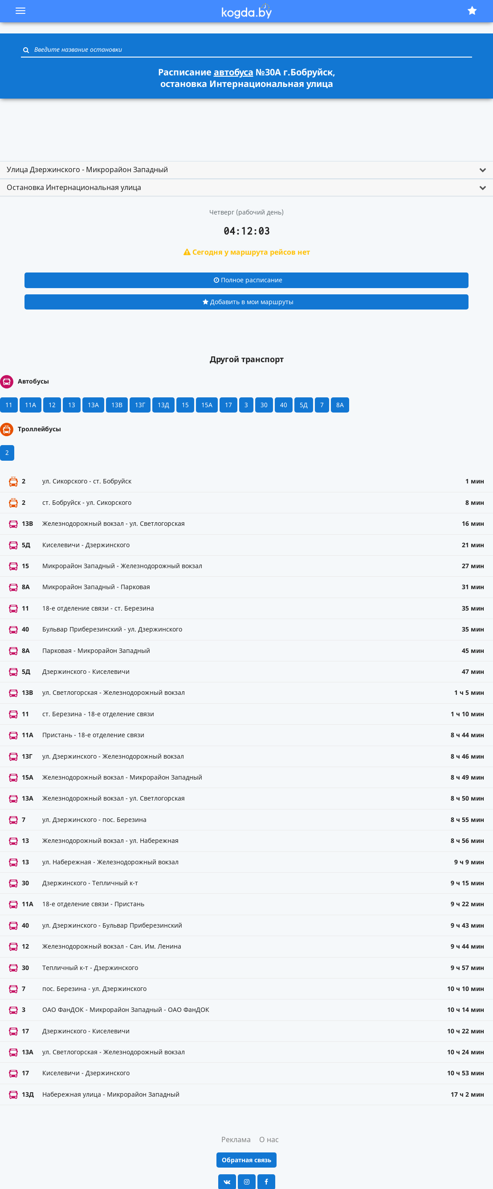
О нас (269, 1139)
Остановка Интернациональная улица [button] (74, 187)
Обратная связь (246, 1160)
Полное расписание (248, 280)
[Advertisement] (246, 125)
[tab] (246, 169)
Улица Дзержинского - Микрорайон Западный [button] (87, 169)
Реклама (236, 1139)
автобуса (233, 72)
